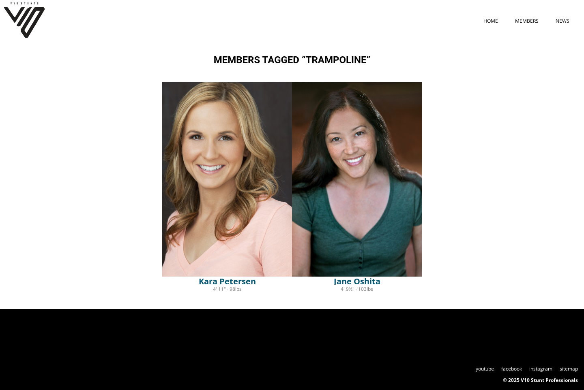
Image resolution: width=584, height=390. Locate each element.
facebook (511, 368)
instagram (540, 368)
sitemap (569, 368)
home (490, 20)
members (527, 20)
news (562, 20)
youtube (485, 368)
